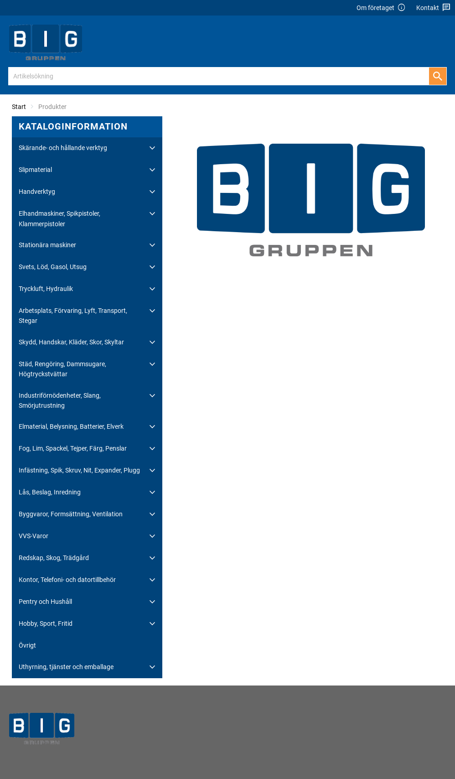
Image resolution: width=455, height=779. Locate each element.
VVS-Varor (33, 536)
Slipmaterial (35, 169)
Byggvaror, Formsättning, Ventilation (71, 514)
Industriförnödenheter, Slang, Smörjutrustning (60, 400)
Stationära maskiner (47, 245)
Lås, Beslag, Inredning (50, 492)
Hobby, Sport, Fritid (45, 623)
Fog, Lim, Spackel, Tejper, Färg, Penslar (73, 448)
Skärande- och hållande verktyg (63, 147)
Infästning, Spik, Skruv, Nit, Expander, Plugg (79, 470)
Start (19, 106)
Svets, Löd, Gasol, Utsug (53, 266)
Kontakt (433, 8)
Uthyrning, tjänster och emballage (66, 666)
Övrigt (27, 645)
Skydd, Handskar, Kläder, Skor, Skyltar (71, 342)
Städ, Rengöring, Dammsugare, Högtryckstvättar (62, 369)
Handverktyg (37, 191)
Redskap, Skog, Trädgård (54, 557)
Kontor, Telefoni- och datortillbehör (67, 579)
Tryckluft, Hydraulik (46, 288)
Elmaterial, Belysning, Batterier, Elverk (71, 426)
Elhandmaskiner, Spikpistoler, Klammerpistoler (59, 218)
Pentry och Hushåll (45, 601)
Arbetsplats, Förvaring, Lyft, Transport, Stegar (73, 315)
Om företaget (381, 8)
